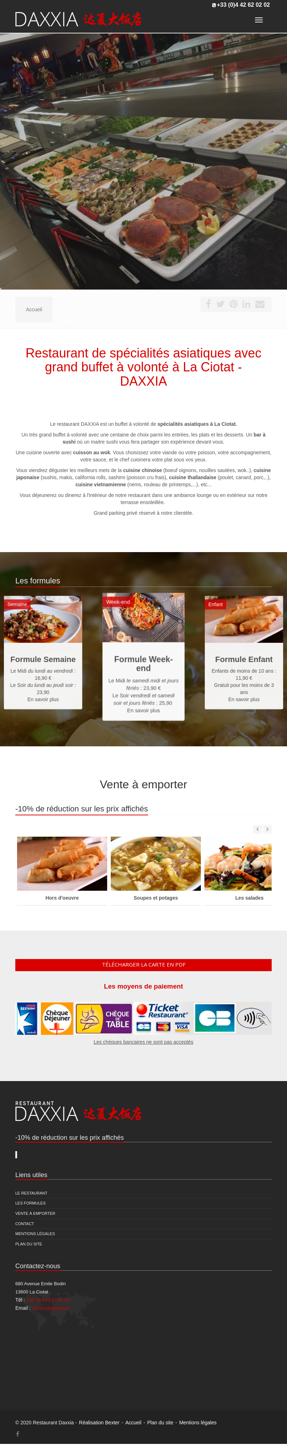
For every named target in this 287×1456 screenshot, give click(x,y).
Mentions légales (35, 1234)
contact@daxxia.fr (50, 1308)
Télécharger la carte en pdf (144, 964)
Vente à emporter (35, 1213)
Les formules (30, 1203)
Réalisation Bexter (99, 1422)
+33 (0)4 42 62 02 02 (243, 5)
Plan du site (28, 1244)
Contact (24, 1224)
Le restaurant (31, 1193)
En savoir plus (144, 686)
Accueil (133, 1422)
